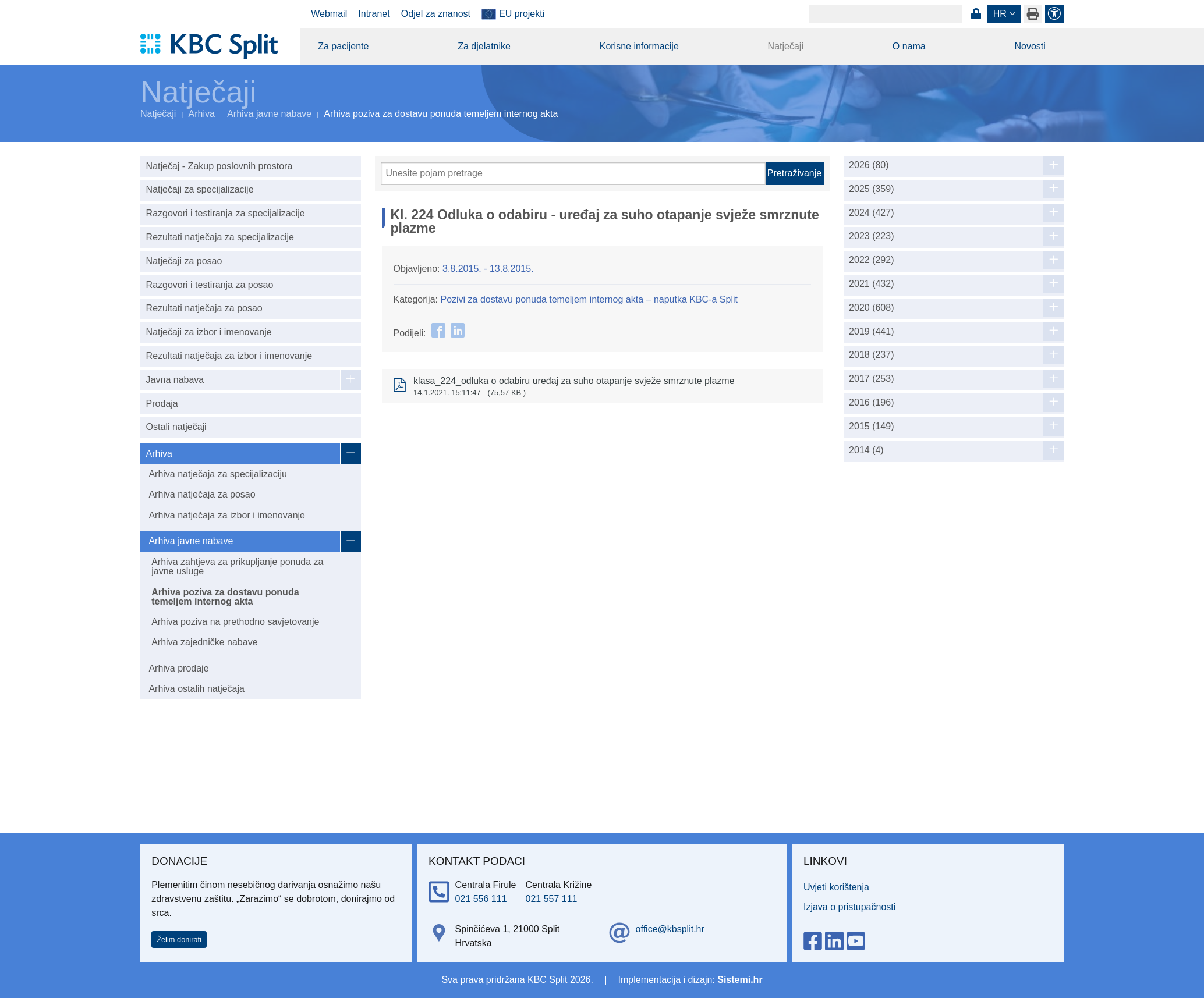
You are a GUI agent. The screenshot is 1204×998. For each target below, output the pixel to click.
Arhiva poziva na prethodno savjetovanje (235, 622)
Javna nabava (175, 380)
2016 (871, 402)
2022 (871, 260)
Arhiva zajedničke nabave (204, 642)
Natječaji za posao (184, 261)
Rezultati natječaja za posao (204, 308)
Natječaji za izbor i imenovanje (209, 332)
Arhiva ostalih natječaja (196, 689)
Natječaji (785, 46)
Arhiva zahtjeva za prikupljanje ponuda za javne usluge (237, 566)
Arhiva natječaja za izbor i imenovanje (226, 515)
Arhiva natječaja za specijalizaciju (217, 474)
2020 (871, 307)
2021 (871, 284)
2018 (871, 355)
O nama (909, 46)
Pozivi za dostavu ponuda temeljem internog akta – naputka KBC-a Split (589, 299)
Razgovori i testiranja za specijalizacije (225, 213)
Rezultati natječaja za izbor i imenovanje (229, 356)
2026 (869, 165)
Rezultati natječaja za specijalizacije (220, 237)
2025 (871, 189)
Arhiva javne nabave (269, 114)
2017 (871, 378)
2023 (871, 236)
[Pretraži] (573, 173)
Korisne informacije (639, 46)
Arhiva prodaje (178, 668)
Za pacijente (343, 46)
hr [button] (1000, 14)
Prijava (976, 14)
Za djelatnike (484, 46)
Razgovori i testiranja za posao (210, 285)
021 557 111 (552, 899)
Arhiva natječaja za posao (201, 494)
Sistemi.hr (739, 980)
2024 (871, 213)
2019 (871, 331)
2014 (866, 450)
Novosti (1029, 46)
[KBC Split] (214, 46)
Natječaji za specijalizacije (200, 189)
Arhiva (202, 114)
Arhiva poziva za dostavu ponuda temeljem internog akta (225, 596)
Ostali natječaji (176, 427)
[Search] (885, 14)
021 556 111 (481, 899)
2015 (871, 426)
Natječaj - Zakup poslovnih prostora (219, 166)
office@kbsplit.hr (670, 929)
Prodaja (162, 404)
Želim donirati (179, 939)
